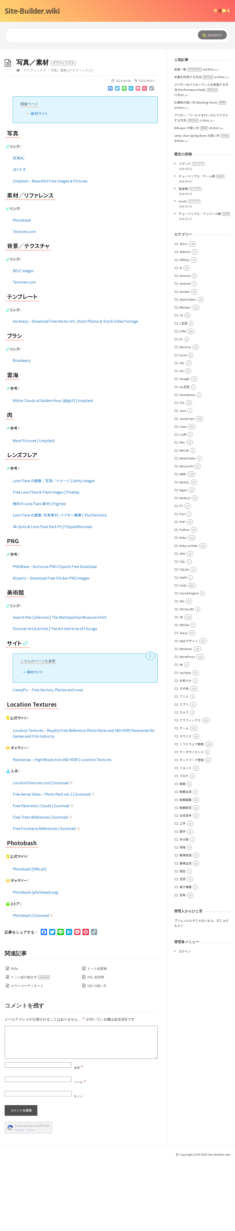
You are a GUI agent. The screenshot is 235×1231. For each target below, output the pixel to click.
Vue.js (184, 702)
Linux (183, 496)
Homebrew (187, 464)
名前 (78, 1137)
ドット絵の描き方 (30, 1046)
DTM (183, 401)
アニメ (184, 766)
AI (181, 337)
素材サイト (39, 182)
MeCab (184, 520)
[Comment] (81, 1111)
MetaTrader (188, 528)
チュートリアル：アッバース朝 (204, 283)
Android (185, 353)
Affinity (184, 329)
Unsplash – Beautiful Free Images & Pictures (50, 250)
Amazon (185, 345)
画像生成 (186, 933)
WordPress (187, 726)
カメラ (184, 782)
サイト (78, 1166)
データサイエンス (192, 821)
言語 (183, 948)
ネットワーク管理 (192, 829)
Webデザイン (189, 710)
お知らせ (186, 750)
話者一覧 (188, 139)
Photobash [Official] (29, 938)
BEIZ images (23, 340)
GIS (182, 432)
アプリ (184, 774)
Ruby (183, 607)
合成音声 (186, 885)
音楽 (183, 964)
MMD (183, 543)
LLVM (183, 504)
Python (184, 599)
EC (181, 408)
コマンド (192, 233)
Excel (183, 424)
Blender (185, 377)
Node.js (185, 567)
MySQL (184, 551)
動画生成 (186, 861)
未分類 (184, 909)
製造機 (190, 258)
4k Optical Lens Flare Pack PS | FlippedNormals (52, 596)
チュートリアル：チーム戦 (201, 245)
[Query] (95, 35)
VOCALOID (187, 678)
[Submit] (212, 34)
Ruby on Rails (189, 615)
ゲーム (184, 797)
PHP (182, 591)
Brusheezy (22, 429)
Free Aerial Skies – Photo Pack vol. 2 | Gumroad (54, 863)
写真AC (19, 227)
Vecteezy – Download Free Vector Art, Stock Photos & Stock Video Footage (75, 390)
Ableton (185, 321)
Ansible (185, 361)
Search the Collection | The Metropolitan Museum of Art (60, 686)
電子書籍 (186, 956)
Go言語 (184, 456)
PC (181, 575)
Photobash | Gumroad (33, 984)
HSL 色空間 (95, 1046)
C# (181, 385)
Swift (183, 647)
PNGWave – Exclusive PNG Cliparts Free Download (55, 635)
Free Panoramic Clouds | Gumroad (43, 875)
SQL (182, 631)
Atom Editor (188, 369)
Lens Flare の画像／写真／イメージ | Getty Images (54, 550)
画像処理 (186, 924)
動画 (183, 853)
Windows (186, 718)
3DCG (183, 313)
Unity (183, 655)
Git (181, 440)
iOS (182, 472)
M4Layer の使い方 (191, 197)
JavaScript (187, 488)
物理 (183, 917)
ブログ (184, 845)
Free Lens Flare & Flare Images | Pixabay (46, 561)
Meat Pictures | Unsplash (34, 510)
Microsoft (186, 535)
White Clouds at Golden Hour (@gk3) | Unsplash (53, 469)
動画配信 (186, 877)
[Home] (18, 139)
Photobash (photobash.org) (36, 961)
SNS (182, 623)
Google (185, 448)
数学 (183, 901)
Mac (182, 512)
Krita (14, 1038)
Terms (30, 1199)
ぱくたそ (19, 238)
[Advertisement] (117, 83)
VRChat (184, 694)
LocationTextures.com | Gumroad (43, 852)
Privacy (19, 1199)
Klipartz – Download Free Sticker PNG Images (51, 647)
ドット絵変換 (97, 1038)
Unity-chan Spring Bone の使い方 (201, 205)
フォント (186, 837)
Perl (182, 583)
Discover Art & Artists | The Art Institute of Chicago (55, 698)
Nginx (183, 559)
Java (183, 480)
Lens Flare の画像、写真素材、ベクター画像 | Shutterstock (60, 584)
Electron (185, 416)
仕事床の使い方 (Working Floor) (200, 172)
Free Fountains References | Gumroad (46, 897)
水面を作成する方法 (194, 146)
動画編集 (186, 869)
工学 (183, 893)
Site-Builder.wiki (32, 11)
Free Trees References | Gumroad (42, 886)
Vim (182, 670)
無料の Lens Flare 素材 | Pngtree (39, 573)
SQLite (184, 639)
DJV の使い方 (97, 1055)
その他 (184, 758)
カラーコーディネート (27, 1055)
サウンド (186, 806)
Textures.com (24, 300)
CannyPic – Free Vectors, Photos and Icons (48, 759)
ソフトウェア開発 (192, 813)
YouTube (185, 742)
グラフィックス (34, 139)
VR (181, 686)
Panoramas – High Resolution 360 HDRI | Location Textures (62, 829)
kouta (189, 270)
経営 (183, 940)
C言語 (183, 393)
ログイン (185, 1021)
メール (80, 1151)
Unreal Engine (189, 662)
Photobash (22, 289)
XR (181, 734)
